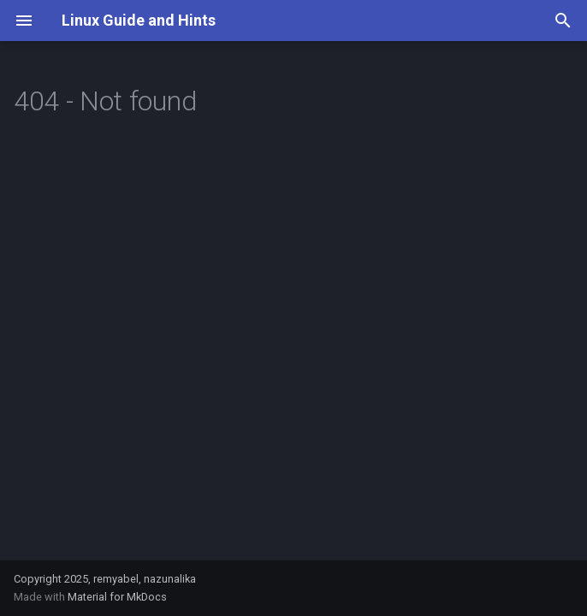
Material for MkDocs (117, 596)
